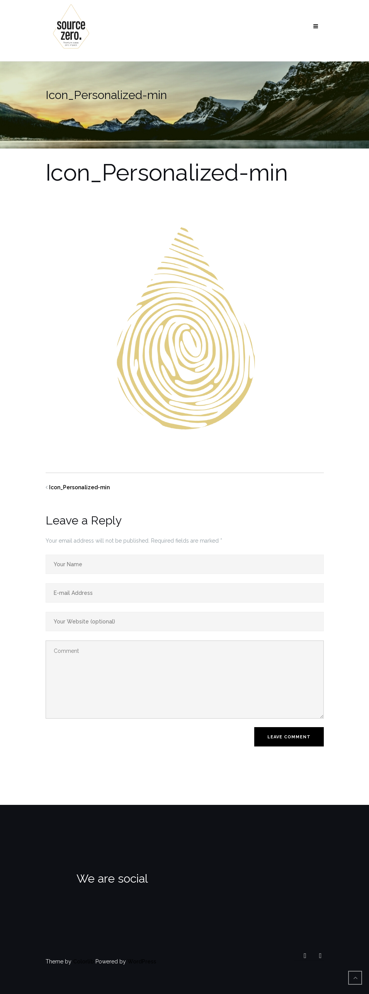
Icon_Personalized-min (79, 487)
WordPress (142, 961)
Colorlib (83, 961)
